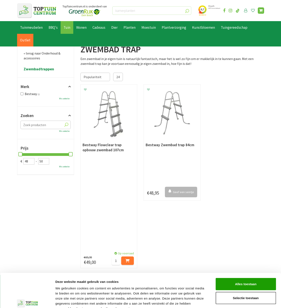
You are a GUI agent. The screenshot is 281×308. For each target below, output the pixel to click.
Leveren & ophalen (30, 242)
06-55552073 (221, 243)
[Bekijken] (261, 10)
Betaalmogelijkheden (33, 237)
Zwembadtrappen (39, 69)
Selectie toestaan (246, 272)
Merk (24, 86)
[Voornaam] (75, 210)
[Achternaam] (119, 210)
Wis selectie (64, 98)
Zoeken (27, 115)
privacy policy (162, 199)
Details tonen (228, 299)
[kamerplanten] (151, 10)
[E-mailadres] (172, 210)
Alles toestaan (246, 258)
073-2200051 (221, 237)
